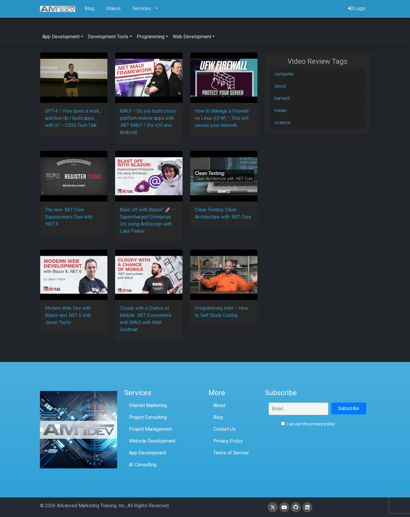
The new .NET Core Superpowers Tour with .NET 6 (69, 217)
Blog (218, 417)
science (283, 122)
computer (284, 74)
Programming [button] (150, 36)
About (219, 405)
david (280, 86)
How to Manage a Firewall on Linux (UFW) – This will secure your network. (221, 118)
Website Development (152, 441)
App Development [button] (61, 36)
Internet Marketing (148, 405)
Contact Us (224, 429)
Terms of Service (231, 453)
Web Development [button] (192, 36)
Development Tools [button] (108, 36)
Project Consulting (148, 417)
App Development (147, 453)
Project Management (150, 429)
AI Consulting (142, 464)
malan (281, 110)
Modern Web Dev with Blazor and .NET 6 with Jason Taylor (68, 315)
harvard (282, 98)
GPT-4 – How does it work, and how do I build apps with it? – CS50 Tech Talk (72, 118)
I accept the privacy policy (308, 424)
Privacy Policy (228, 441)
